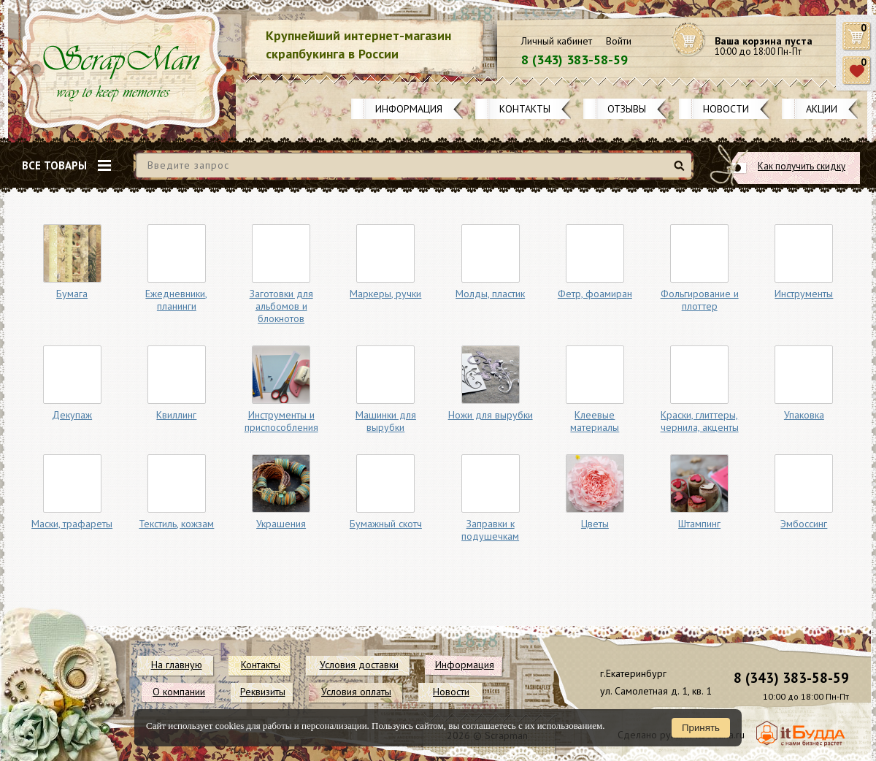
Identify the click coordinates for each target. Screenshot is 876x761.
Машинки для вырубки (386, 421)
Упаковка (804, 414)
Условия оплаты (356, 691)
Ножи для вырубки (490, 414)
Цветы (595, 523)
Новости (726, 108)
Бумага (72, 293)
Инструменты (804, 293)
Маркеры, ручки (385, 293)
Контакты (524, 108)
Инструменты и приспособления (281, 421)
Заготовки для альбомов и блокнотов (281, 306)
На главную (176, 664)
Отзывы (626, 108)
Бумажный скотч (386, 523)
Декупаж (72, 414)
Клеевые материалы (594, 421)
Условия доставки (359, 664)
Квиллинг (176, 414)
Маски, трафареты (71, 523)
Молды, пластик (490, 293)
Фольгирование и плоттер (700, 300)
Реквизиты (262, 691)
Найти (681, 171)
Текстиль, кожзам (176, 523)
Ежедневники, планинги (176, 300)
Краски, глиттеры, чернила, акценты (700, 421)
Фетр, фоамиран (595, 293)
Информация (408, 108)
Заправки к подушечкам (490, 530)
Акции (821, 108)
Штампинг (699, 523)
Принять (701, 727)
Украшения (281, 523)
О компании (179, 691)
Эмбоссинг (803, 523)
